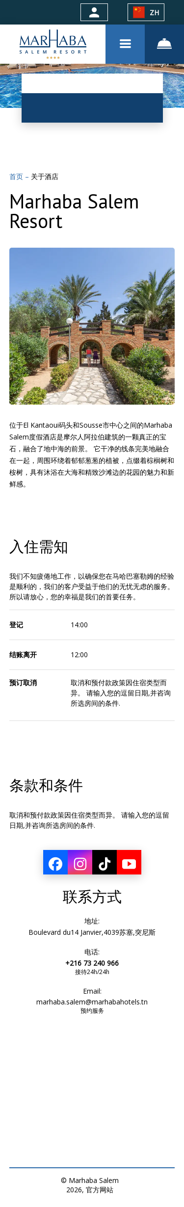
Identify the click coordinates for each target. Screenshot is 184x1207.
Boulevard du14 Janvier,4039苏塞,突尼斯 (92, 932)
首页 (17, 176)
